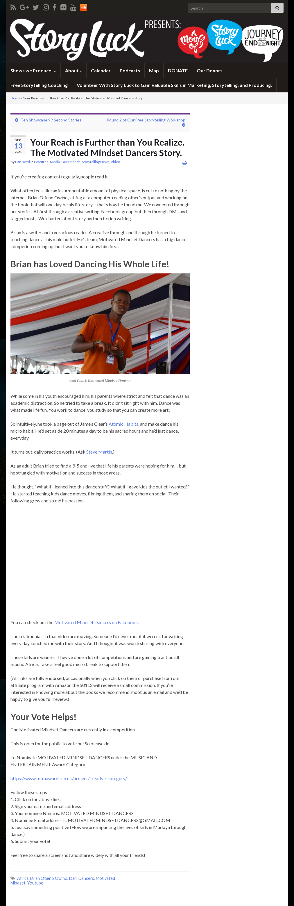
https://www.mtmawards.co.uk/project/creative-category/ (68, 778)
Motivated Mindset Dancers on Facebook (96, 622)
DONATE (178, 70)
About (73, 70)
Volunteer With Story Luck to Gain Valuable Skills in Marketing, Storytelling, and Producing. (174, 85)
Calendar (101, 70)
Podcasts (130, 70)
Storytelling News (95, 162)
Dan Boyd (22, 162)
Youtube (35, 882)
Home (15, 98)
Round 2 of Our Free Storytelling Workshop (146, 119)
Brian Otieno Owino (48, 878)
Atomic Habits (123, 424)
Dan (73, 878)
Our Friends (70, 162)
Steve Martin (99, 451)
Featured (41, 162)
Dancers (86, 878)
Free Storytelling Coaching (39, 85)
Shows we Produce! (33, 70)
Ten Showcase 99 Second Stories (51, 119)
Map (154, 70)
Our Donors (210, 70)
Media (55, 162)
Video (115, 162)
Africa (22, 878)
